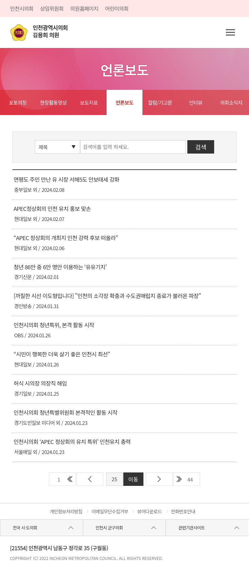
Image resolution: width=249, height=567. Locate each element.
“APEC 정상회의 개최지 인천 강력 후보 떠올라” (65, 238)
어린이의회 (116, 8)
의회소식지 (231, 102)
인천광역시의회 (50, 31)
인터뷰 (195, 102)
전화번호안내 (183, 511)
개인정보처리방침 (66, 511)
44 (190, 479)
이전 (89, 479)
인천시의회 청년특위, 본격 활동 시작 (53, 325)
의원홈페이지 (84, 8)
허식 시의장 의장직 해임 (40, 383)
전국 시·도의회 (25, 527)
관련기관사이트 (191, 527)
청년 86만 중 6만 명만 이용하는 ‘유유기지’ (60, 267)
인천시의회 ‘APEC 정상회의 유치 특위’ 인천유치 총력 (71, 442)
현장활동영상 (53, 102)
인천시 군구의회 (109, 527)
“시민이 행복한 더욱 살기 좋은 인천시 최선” (61, 354)
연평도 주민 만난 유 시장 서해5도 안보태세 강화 (66, 179)
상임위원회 (52, 8)
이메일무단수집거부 (109, 511)
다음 (159, 479)
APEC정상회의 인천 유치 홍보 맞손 (51, 209)
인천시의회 (22, 8)
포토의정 (17, 102)
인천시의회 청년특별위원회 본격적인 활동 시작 (65, 412)
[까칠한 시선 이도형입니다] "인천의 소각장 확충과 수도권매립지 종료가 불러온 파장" (107, 296)
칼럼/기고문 (160, 102)
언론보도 (124, 102)
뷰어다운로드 (149, 511)
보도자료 (89, 102)
